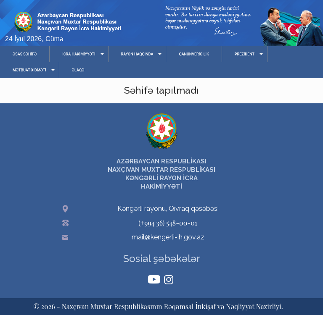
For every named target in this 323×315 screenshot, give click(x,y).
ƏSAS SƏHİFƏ (25, 54)
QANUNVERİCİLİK (194, 54)
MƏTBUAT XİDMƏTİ (29, 70)
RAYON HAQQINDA (137, 54)
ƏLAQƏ (78, 70)
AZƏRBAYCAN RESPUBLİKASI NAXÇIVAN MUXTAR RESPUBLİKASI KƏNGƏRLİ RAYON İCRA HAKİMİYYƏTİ (161, 174)
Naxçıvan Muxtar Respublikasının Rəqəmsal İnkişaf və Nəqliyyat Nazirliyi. (172, 306)
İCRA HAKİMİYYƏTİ (78, 54)
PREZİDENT (244, 54)
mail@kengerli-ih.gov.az (168, 237)
